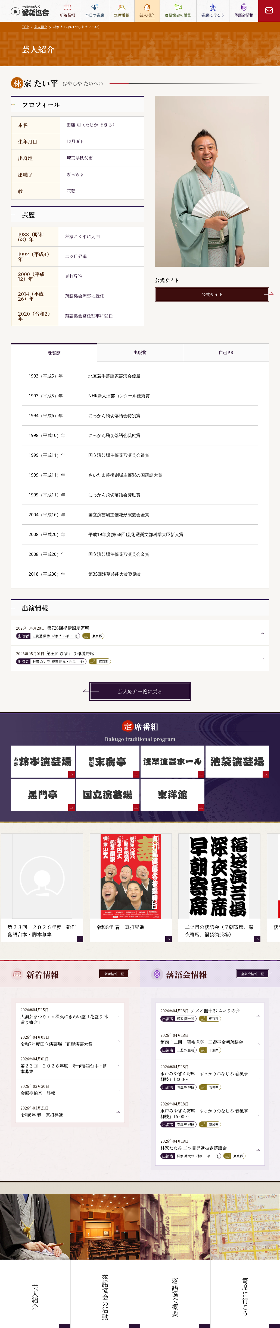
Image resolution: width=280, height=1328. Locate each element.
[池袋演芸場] (237, 762)
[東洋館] (172, 795)
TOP (25, 26)
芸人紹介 (40, 26)
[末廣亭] (108, 762)
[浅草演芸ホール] (172, 762)
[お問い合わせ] (269, 11)
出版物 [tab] (140, 352)
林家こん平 (76, 236)
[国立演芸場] (108, 795)
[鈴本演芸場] (43, 762)
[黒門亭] (43, 795)
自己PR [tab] (226, 352)
